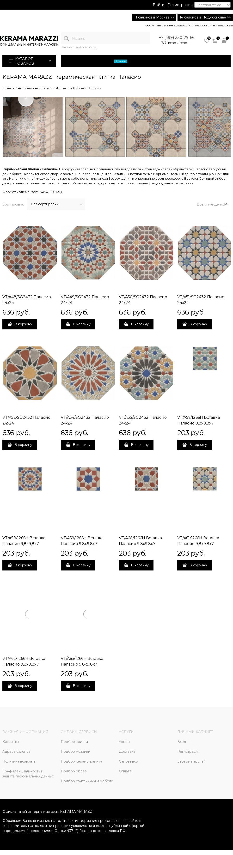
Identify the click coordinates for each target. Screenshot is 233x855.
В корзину (23, 324)
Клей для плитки (86, 47)
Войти (158, 4)
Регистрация (180, 4)
